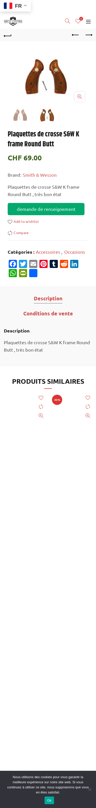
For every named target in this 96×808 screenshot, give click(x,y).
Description (48, 298)
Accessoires (48, 251)
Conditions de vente (48, 313)
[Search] (67, 21)
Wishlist (80, 19)
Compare (21, 232)
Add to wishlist (26, 221)
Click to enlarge (79, 96)
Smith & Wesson (40, 174)
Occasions (74, 251)
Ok (49, 800)
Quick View (41, 415)
